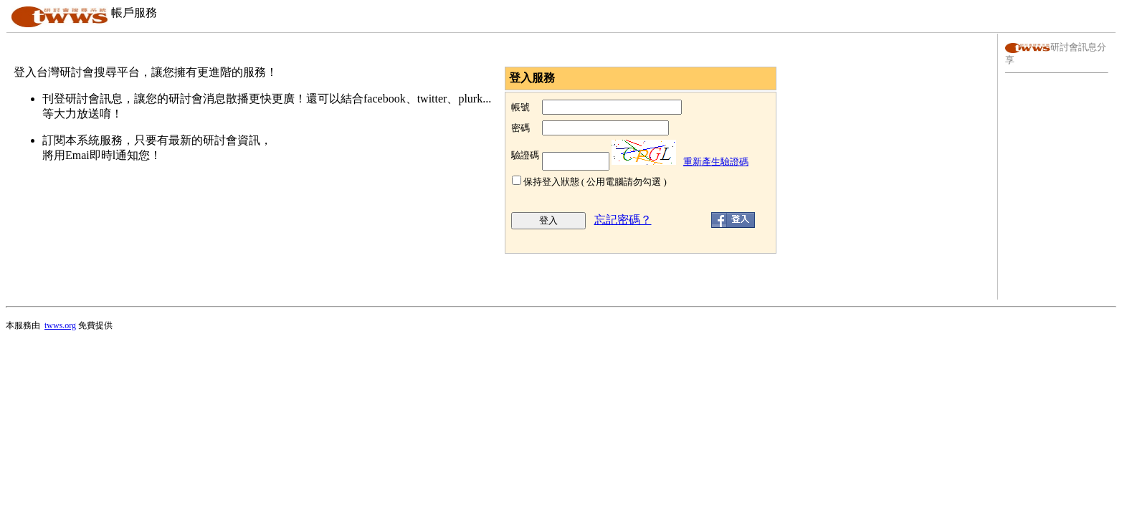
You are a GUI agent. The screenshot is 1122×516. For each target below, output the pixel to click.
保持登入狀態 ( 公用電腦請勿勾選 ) (595, 181)
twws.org (60, 325)
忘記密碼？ (623, 220)
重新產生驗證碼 (715, 161)
